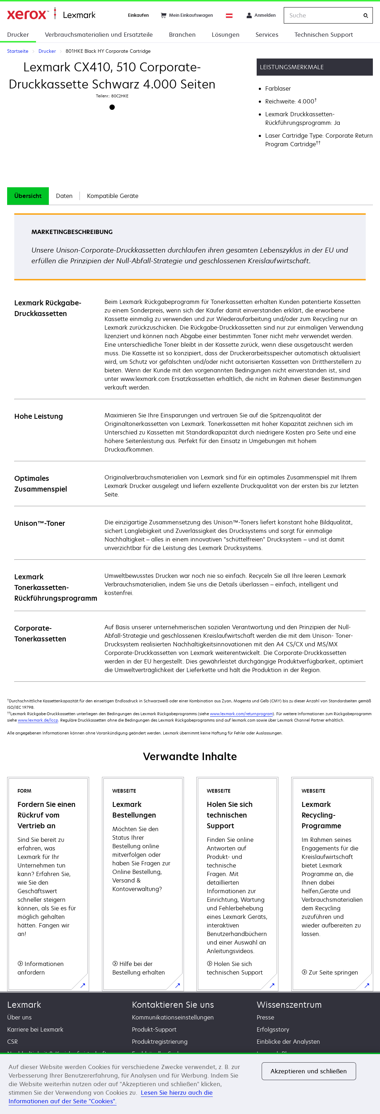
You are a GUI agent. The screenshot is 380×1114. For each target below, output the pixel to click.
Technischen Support (323, 35)
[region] (190, 1083)
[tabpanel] (190, 447)
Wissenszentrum (289, 1004)
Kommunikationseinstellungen (173, 1017)
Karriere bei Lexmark (35, 1029)
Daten (64, 196)
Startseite (51, 13)
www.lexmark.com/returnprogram (241, 713)
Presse (265, 1017)
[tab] (28, 196)
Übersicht (28, 196)
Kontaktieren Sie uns (173, 1004)
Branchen (182, 35)
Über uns (19, 1017)
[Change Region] (229, 15)
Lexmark (24, 1004)
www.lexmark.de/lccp (38, 720)
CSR (12, 1042)
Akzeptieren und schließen (309, 1071)
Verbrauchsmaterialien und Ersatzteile (99, 35)
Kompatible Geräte (112, 196)
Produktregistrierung (160, 1042)
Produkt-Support (154, 1029)
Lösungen (226, 35)
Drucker (18, 35)
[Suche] (366, 15)
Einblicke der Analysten (288, 1042)
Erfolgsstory (273, 1029)
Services (267, 35)
